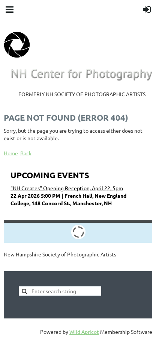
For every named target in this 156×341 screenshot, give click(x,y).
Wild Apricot (84, 331)
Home (11, 153)
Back (26, 153)
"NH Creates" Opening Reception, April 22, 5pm (66, 188)
